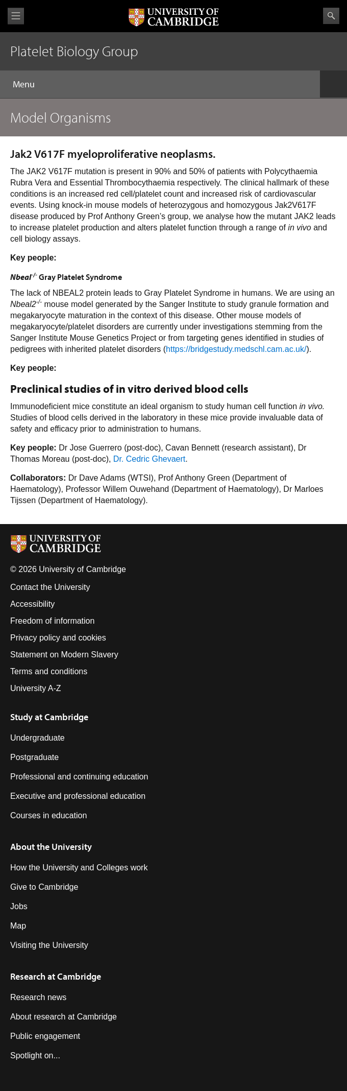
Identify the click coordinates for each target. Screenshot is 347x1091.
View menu (16, 16)
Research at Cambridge (55, 976)
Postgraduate (34, 757)
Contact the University (50, 587)
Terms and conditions (48, 671)
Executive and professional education (77, 796)
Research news (38, 997)
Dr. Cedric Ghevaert (149, 459)
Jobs (19, 906)
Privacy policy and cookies (58, 637)
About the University (51, 846)
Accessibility (32, 604)
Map (18, 925)
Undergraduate (37, 737)
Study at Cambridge (49, 717)
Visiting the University (49, 945)
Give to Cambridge (44, 887)
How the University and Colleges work (78, 867)
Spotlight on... (35, 1055)
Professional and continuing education (79, 776)
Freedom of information (52, 620)
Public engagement (45, 1036)
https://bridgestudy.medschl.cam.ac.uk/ (236, 349)
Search (331, 16)
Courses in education (48, 815)
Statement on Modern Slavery (64, 654)
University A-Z (35, 688)
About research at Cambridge (63, 1016)
